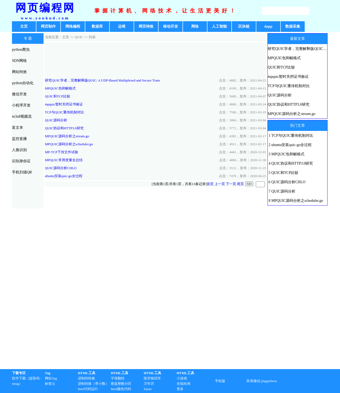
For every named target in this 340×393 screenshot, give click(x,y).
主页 (24, 26)
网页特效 (146, 26)
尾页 (240, 184)
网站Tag (51, 378)
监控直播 (19, 139)
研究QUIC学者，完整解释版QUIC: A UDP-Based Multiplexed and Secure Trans (102, 80)
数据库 (97, 26)
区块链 (243, 26)
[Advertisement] (155, 59)
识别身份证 (21, 161)
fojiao (148, 389)
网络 (195, 26)
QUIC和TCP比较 (57, 96)
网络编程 (72, 26)
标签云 (50, 384)
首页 (210, 184)
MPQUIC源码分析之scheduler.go (69, 144)
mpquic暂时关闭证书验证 (64, 104)
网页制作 (48, 26)
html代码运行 (88, 389)
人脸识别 (19, 150)
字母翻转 (118, 378)
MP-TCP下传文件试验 (61, 152)
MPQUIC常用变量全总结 (64, 160)
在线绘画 (183, 384)
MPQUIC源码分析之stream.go (67, 136)
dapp (268, 26)
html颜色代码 (121, 389)
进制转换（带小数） (93, 384)
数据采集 (292, 26)
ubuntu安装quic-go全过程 (63, 176)
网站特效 (19, 72)
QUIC (79, 37)
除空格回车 (152, 378)
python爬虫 (21, 50)
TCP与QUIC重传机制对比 (64, 112)
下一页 (231, 184)
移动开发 (170, 26)
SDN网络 (19, 61)
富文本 (17, 128)
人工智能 (219, 26)
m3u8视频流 (22, 116)
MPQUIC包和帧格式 (60, 88)
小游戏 (182, 378)
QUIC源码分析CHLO (60, 168)
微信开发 (19, 94)
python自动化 (22, 83)
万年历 (149, 384)
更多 (180, 389)
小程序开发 (21, 105)
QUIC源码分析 (56, 120)
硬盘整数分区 (121, 384)
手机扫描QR (22, 172)
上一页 (220, 184)
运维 (121, 26)
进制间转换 (86, 378)
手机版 (220, 381)
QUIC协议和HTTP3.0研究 (64, 128)
